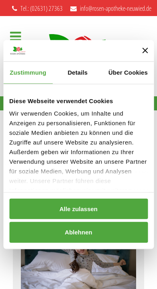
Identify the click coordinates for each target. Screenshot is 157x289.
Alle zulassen (78, 208)
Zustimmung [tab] (28, 72)
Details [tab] (77, 72)
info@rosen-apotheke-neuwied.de (110, 8)
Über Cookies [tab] (128, 72)
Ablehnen (78, 232)
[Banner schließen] (145, 50)
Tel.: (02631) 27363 (37, 8)
